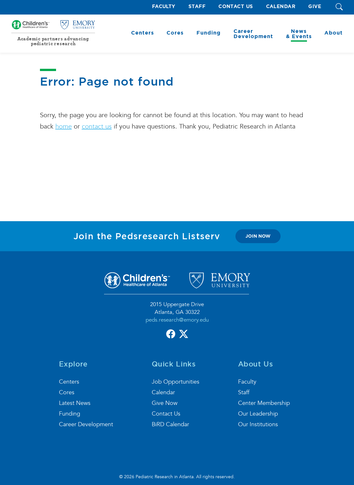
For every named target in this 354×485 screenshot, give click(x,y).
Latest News (75, 403)
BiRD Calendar (170, 424)
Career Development (86, 424)
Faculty (164, 6)
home (63, 126)
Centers (69, 382)
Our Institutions (258, 424)
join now (258, 236)
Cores (66, 392)
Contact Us (235, 6)
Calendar (281, 6)
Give (314, 6)
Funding (69, 414)
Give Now (164, 403)
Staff (197, 6)
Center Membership (264, 403)
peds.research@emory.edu (177, 319)
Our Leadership (258, 414)
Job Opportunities (175, 382)
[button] (339, 7)
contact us (97, 126)
